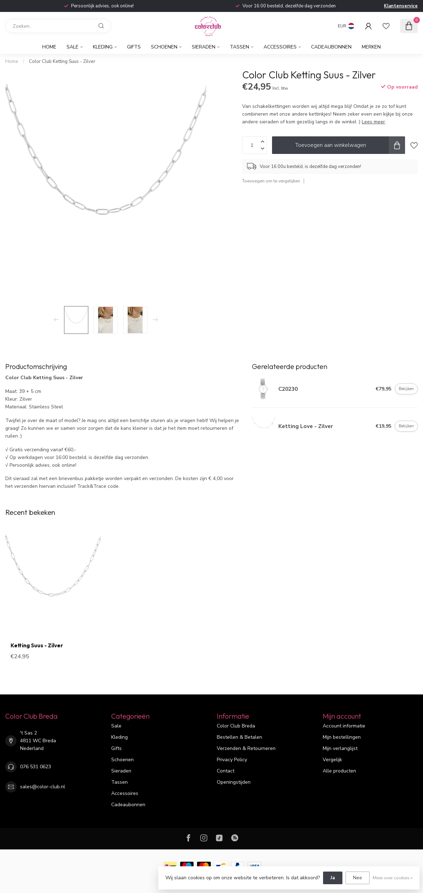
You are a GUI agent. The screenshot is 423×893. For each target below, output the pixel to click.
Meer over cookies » (392, 878)
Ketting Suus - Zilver (37, 645)
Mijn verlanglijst (340, 748)
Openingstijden (234, 782)
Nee (357, 877)
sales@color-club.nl (42, 786)
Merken (371, 47)
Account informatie (344, 726)
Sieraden (203, 47)
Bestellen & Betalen (239, 737)
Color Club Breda (236, 726)
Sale (72, 47)
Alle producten (339, 771)
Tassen (239, 47)
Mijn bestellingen (342, 737)
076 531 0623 (35, 766)
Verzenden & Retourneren (246, 748)
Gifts (134, 47)
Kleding (103, 47)
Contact (225, 771)
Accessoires (280, 47)
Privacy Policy (232, 759)
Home (49, 47)
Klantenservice (401, 6)
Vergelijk (332, 759)
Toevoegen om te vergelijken (271, 181)
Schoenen (164, 47)
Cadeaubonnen (331, 47)
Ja (332, 877)
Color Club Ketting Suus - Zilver (62, 61)
